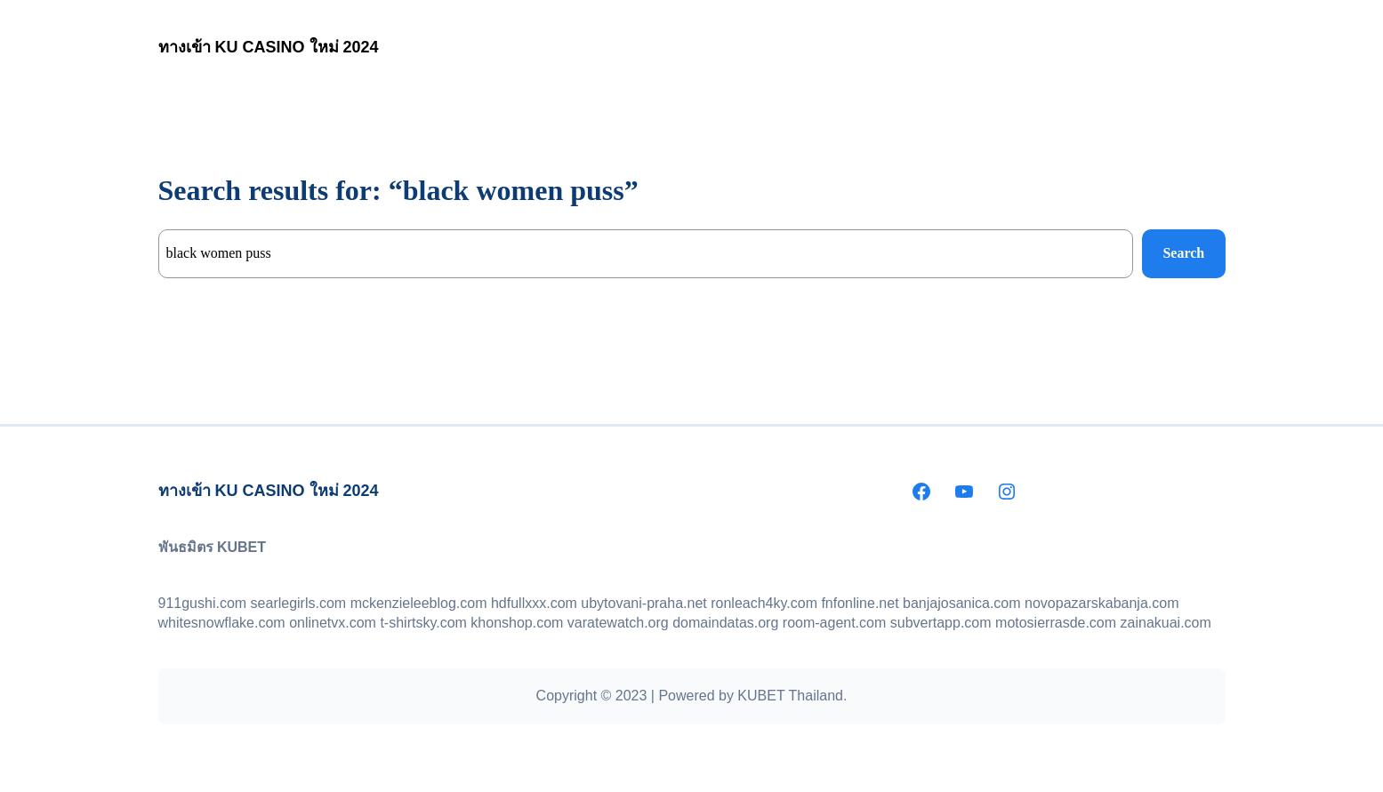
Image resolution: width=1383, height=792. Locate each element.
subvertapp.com (941, 622)
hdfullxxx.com (534, 603)
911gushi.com (202, 603)
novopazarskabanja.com (1101, 603)
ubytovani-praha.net (643, 603)
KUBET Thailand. (792, 695)
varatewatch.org (618, 622)
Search (1183, 252)
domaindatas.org (725, 622)
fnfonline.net (859, 603)
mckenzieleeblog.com (418, 603)
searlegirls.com (299, 603)
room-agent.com (835, 622)
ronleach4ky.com (764, 603)
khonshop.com (516, 622)
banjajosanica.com (962, 603)
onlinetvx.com (332, 622)
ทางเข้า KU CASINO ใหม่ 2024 (268, 47)
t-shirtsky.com (423, 622)
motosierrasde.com (1055, 622)
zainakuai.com (1166, 622)
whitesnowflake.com (221, 622)
